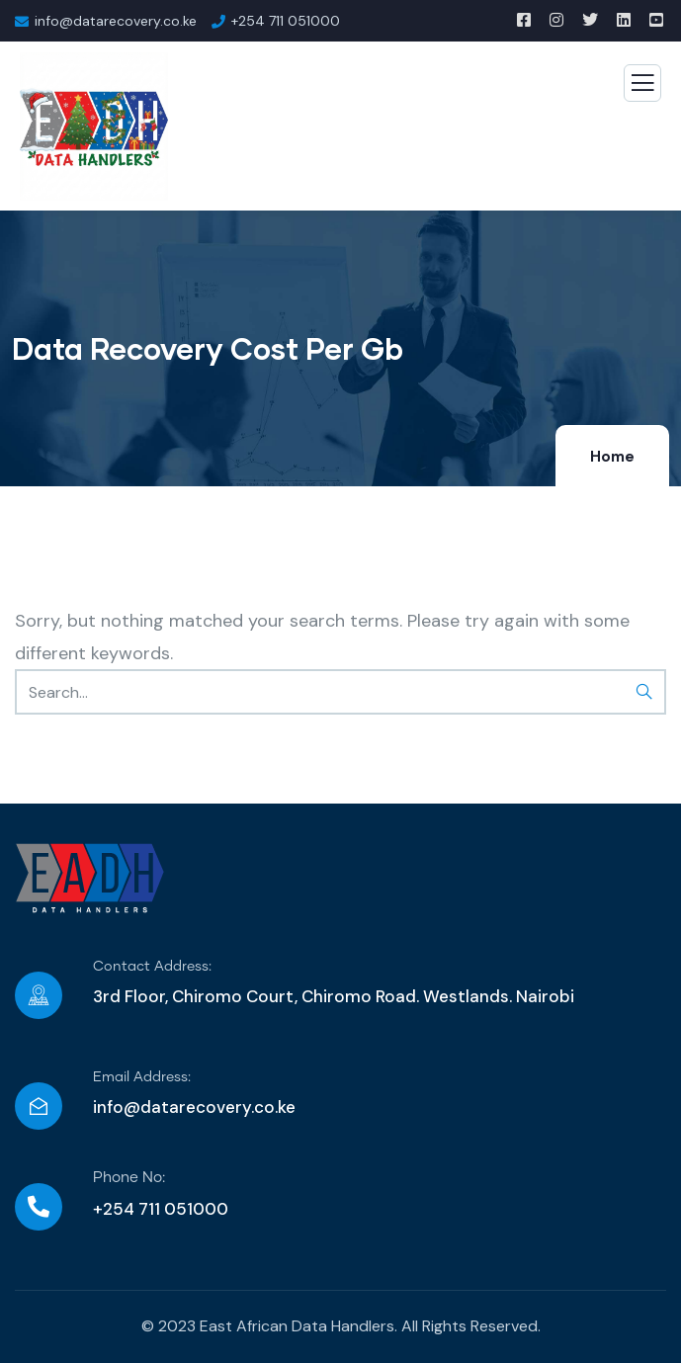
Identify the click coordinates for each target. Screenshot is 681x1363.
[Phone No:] (38, 1207)
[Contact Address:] (38, 995)
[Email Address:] (38, 1106)
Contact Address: (152, 967)
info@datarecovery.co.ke (194, 1107)
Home (612, 457)
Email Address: (142, 1077)
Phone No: (129, 1177)
